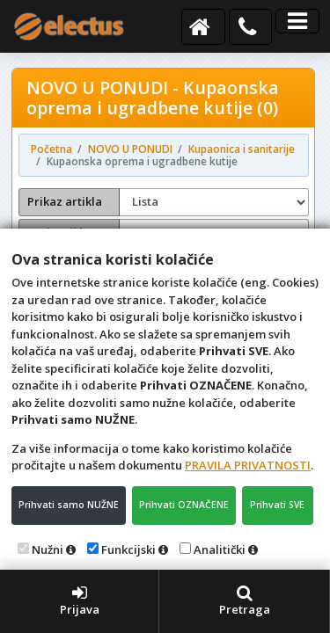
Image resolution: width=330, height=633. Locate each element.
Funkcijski (128, 549)
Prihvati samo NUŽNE (68, 504)
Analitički (220, 549)
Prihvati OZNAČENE (184, 504)
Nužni (47, 549)
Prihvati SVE (277, 504)
